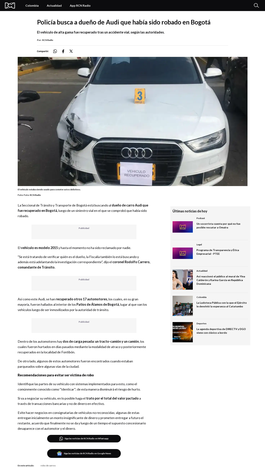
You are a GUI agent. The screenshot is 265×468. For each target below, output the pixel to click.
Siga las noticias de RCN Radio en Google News (84, 453)
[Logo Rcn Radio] (11, 5)
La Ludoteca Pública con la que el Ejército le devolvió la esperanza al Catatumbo (221, 304)
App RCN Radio (80, 5)
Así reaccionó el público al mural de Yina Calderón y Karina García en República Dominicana (220, 280)
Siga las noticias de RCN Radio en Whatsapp (83, 439)
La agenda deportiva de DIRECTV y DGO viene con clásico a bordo (221, 330)
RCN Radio (47, 40)
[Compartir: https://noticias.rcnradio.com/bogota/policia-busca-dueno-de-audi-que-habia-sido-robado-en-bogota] (57, 51)
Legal (199, 244)
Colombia (32, 5)
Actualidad (54, 5)
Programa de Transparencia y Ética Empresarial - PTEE (217, 251)
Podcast (200, 218)
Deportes (201, 323)
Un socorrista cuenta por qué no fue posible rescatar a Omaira (218, 225)
